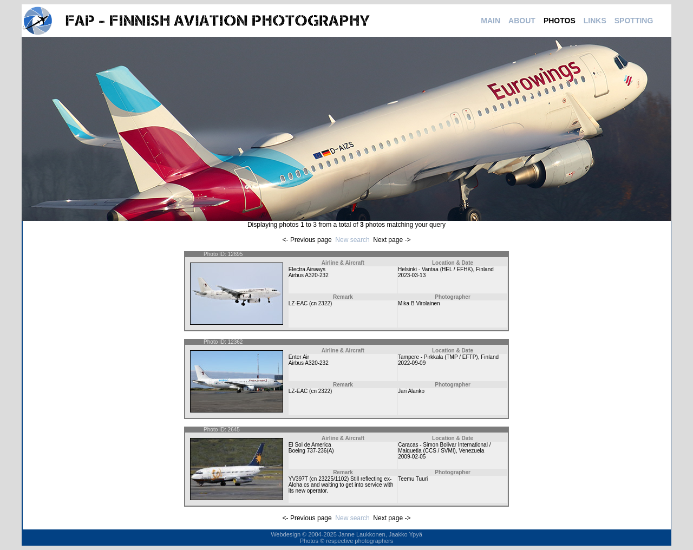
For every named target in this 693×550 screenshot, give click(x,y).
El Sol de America (310, 445)
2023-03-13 (412, 275)
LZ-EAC (298, 303)
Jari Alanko (411, 391)
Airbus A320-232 (309, 275)
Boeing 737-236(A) (311, 451)
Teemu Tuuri (413, 479)
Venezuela (472, 451)
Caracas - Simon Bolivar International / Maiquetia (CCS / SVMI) (444, 448)
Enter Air (299, 357)
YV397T (298, 479)
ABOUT (521, 20)
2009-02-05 (412, 457)
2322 (324, 303)
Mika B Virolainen (419, 303)
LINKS (595, 20)
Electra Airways (307, 269)
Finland (485, 269)
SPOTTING (633, 20)
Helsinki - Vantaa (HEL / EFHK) (435, 269)
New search (352, 240)
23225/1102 (332, 479)
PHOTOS (560, 20)
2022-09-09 (412, 363)
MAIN (490, 20)
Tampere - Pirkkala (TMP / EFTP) (438, 357)
